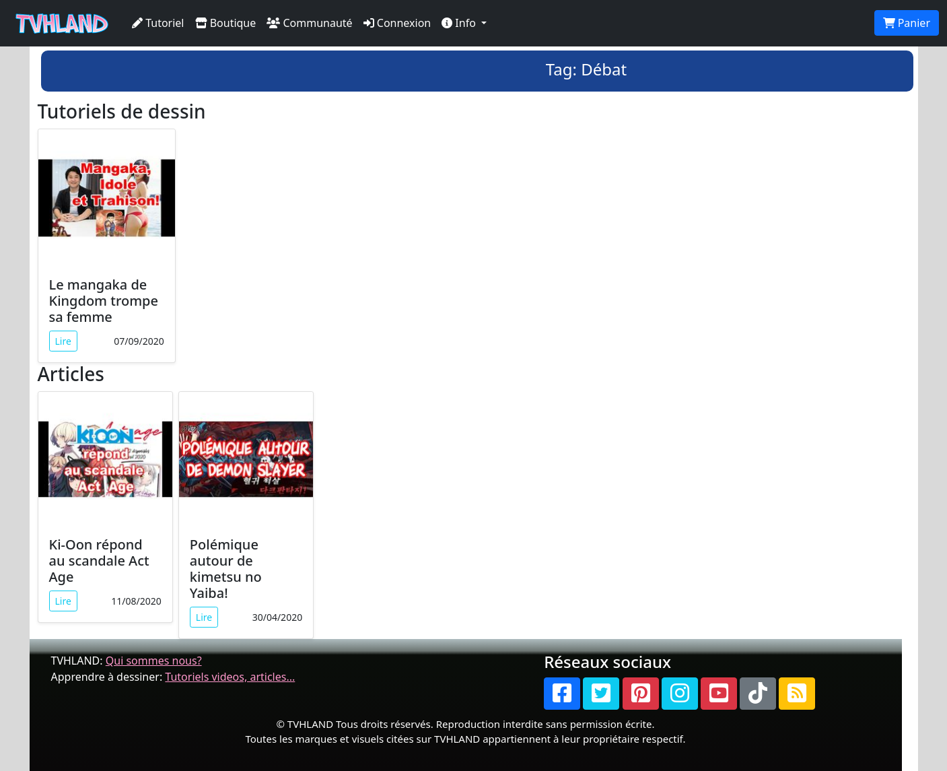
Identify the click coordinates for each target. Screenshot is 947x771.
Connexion (397, 22)
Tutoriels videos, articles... (230, 676)
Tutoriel (158, 22)
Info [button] (460, 22)
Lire (63, 341)
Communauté (309, 22)
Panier (906, 22)
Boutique (225, 22)
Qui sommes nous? (154, 660)
